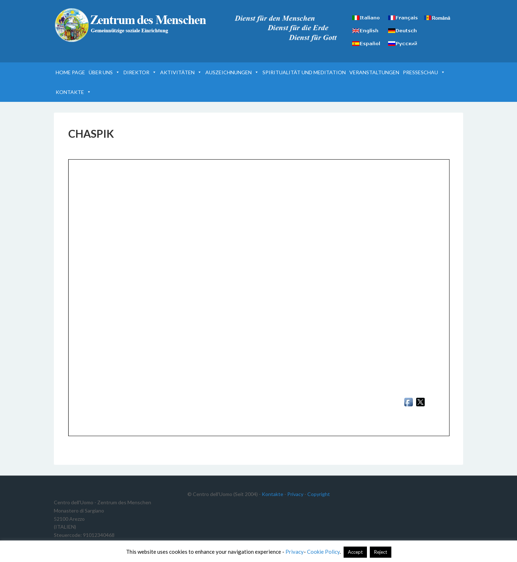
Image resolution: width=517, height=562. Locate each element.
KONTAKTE (73, 92)
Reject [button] (380, 552)
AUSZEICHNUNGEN (232, 72)
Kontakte (272, 494)
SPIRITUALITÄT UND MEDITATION (304, 72)
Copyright (318, 494)
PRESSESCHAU (424, 72)
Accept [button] (355, 552)
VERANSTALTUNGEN (374, 72)
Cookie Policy (323, 551)
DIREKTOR (140, 72)
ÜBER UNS (104, 72)
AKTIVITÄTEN (181, 72)
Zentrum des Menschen (131, 25)
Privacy (295, 494)
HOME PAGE (70, 72)
